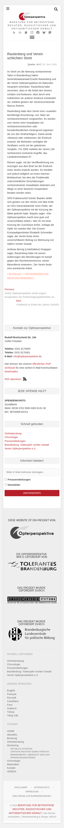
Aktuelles (15, 274)
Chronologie (11, 437)
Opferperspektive (37, 274)
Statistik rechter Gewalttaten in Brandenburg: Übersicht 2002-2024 (30, 753)
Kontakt (11, 768)
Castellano (13, 701)
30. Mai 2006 (49, 64)
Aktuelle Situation (21, 749)
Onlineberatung (13, 433)
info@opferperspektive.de (27, 356)
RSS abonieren (15, 379)
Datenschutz (42, 787)
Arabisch (12, 708)
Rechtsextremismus (20, 278)
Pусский (11, 697)
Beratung (12, 738)
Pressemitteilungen (15, 441)
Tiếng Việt (12, 715)
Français (11, 694)
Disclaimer (20, 787)
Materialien (13, 764)
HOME (10, 731)
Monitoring (12, 745)
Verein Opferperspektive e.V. (20, 448)
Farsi (9, 704)
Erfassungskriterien (22, 757)
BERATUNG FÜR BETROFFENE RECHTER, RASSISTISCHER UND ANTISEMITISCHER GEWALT (32, 25)
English (11, 690)
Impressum (32, 791)
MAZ (39, 64)
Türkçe (11, 712)
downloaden (11, 371)
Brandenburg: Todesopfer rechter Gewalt (27, 444)
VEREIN (11, 771)
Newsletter (14, 484)
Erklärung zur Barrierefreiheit (31, 796)
